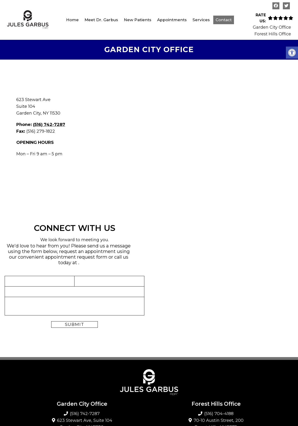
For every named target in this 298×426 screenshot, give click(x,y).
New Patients (137, 19)
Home (72, 19)
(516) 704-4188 (219, 413)
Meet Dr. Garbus (101, 19)
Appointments (172, 19)
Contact (224, 19)
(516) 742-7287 (49, 124)
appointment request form (76, 257)
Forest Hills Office (272, 34)
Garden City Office (272, 27)
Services (201, 19)
